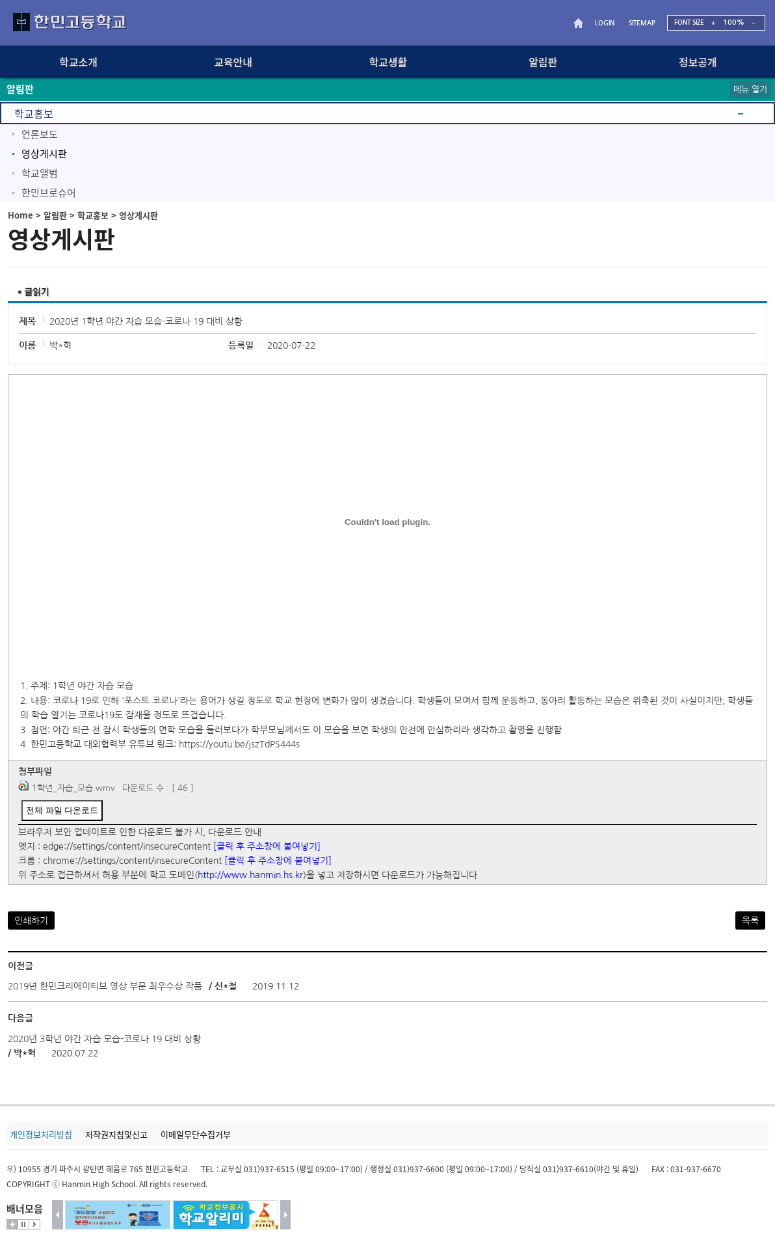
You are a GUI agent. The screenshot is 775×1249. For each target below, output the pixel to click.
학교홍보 (33, 113)
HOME (579, 23)
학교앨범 (39, 173)
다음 (285, 1214)
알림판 (55, 215)
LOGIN (604, 23)
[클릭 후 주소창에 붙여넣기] (267, 846)
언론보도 (39, 134)
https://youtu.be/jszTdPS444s (239, 744)
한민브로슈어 (48, 192)
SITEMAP (642, 23)
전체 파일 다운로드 (62, 810)
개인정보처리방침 (41, 1134)
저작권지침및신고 (116, 1134)
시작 (34, 1224)
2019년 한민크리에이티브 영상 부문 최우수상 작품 (105, 986)
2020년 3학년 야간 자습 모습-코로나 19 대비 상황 (104, 1038)
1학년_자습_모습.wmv (73, 788)
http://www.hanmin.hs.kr (250, 875)
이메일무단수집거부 (196, 1134)
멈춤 (23, 1224)
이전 (57, 1214)
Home (20, 215)
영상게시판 (44, 153)
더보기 (12, 1224)
